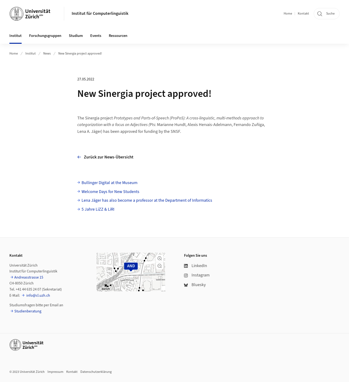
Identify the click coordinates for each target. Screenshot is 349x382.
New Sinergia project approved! (80, 53)
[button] (159, 258)
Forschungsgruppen (45, 35)
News (47, 53)
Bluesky (195, 285)
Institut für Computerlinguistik (100, 13)
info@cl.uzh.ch (38, 295)
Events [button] (95, 35)
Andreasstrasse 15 (28, 277)
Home (288, 13)
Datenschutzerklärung (96, 372)
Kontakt (303, 13)
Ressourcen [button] (118, 35)
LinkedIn (195, 266)
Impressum (55, 372)
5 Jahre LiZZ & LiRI (98, 209)
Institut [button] (15, 35)
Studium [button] (76, 35)
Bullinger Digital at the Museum (109, 183)
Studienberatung (27, 311)
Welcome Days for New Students (110, 192)
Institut (30, 53)
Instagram (197, 275)
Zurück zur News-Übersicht (105, 157)
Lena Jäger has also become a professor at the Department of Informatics (147, 200)
